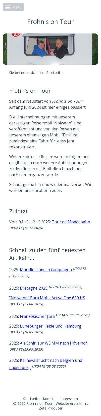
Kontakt (49, 398)
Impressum (68, 398)
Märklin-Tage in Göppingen (46, 270)
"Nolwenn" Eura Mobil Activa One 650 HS (47, 298)
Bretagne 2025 (34, 288)
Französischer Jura (37, 316)
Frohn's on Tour (50, 21)
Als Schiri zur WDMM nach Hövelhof (53, 343)
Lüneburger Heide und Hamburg (50, 326)
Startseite (31, 398)
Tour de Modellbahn (71, 222)
